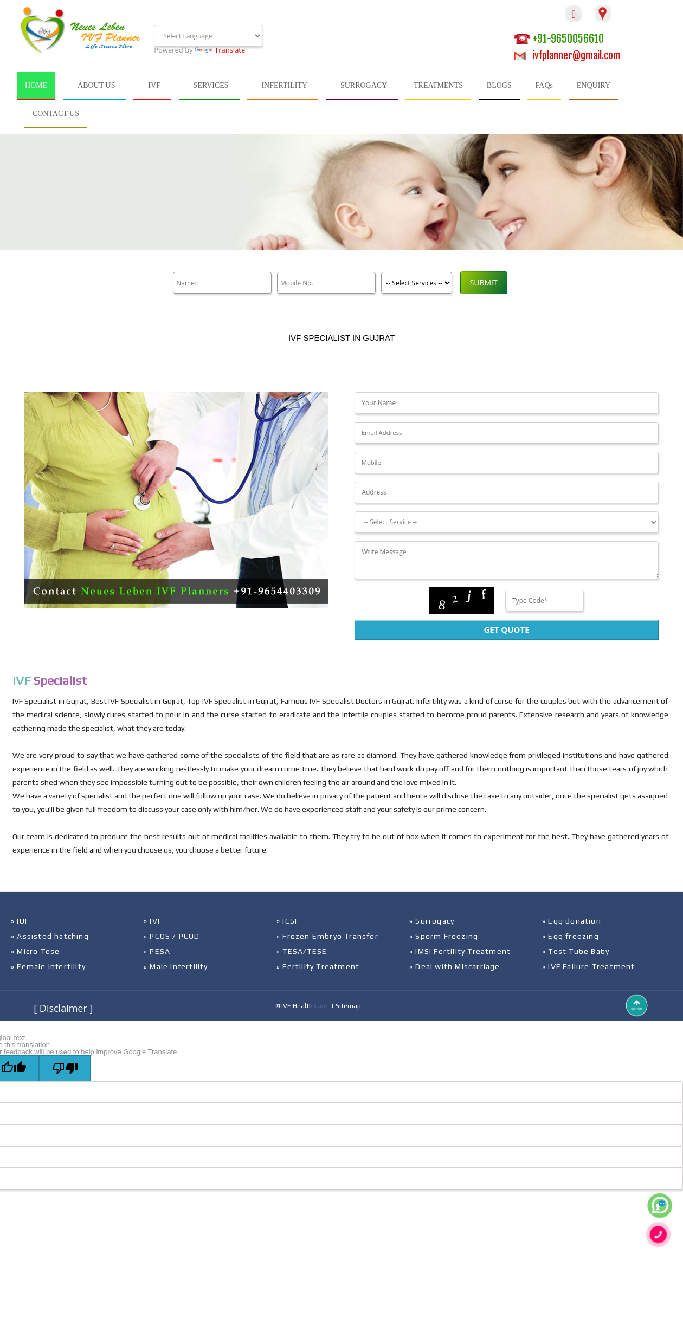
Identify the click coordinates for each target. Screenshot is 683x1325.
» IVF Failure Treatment (588, 966)
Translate (220, 50)
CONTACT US (56, 113)
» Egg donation (571, 921)
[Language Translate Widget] (208, 36)
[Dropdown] (506, 522)
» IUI (19, 921)
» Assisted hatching (50, 936)
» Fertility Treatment (317, 966)
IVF (154, 85)
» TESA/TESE (301, 951)
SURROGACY (363, 85)
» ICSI (286, 921)
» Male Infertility (176, 966)
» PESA (157, 951)
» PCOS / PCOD (172, 936)
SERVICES (211, 85)
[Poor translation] (65, 1068)
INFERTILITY (284, 85)
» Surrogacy (431, 921)
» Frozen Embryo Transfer (327, 936)
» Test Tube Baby (575, 951)
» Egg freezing (570, 936)
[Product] (415, 283)
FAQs (544, 85)
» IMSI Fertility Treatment (460, 951)
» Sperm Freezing (443, 936)
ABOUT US (96, 85)
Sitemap (348, 1006)
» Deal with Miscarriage (454, 966)
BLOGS (499, 85)
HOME (36, 85)
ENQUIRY (593, 85)
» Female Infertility (48, 966)
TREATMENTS (438, 85)
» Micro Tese (35, 951)
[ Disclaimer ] (63, 1008)
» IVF (153, 921)
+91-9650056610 (559, 39)
